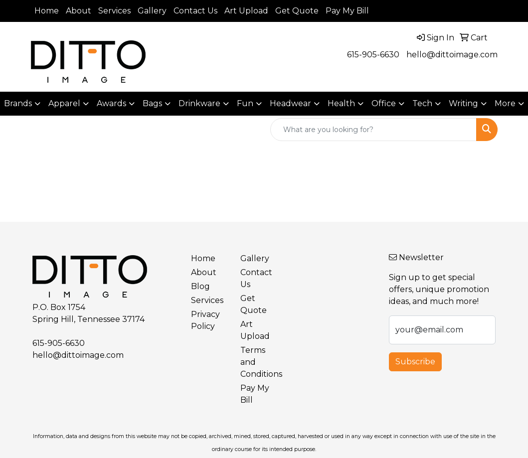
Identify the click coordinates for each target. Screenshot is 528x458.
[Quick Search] (373, 129)
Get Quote (297, 10)
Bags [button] (152, 103)
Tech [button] (422, 103)
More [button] (505, 103)
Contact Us (195, 10)
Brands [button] (18, 103)
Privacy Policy (205, 320)
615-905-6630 (373, 54)
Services (114, 10)
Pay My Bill (347, 10)
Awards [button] (111, 103)
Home (46, 10)
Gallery (152, 10)
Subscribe (415, 361)
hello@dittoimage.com (452, 54)
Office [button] (383, 103)
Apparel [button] (64, 103)
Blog (200, 286)
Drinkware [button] (199, 103)
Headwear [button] (290, 103)
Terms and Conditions (259, 362)
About (78, 10)
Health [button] (341, 103)
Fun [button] (245, 103)
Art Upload (246, 10)
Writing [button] (463, 103)
